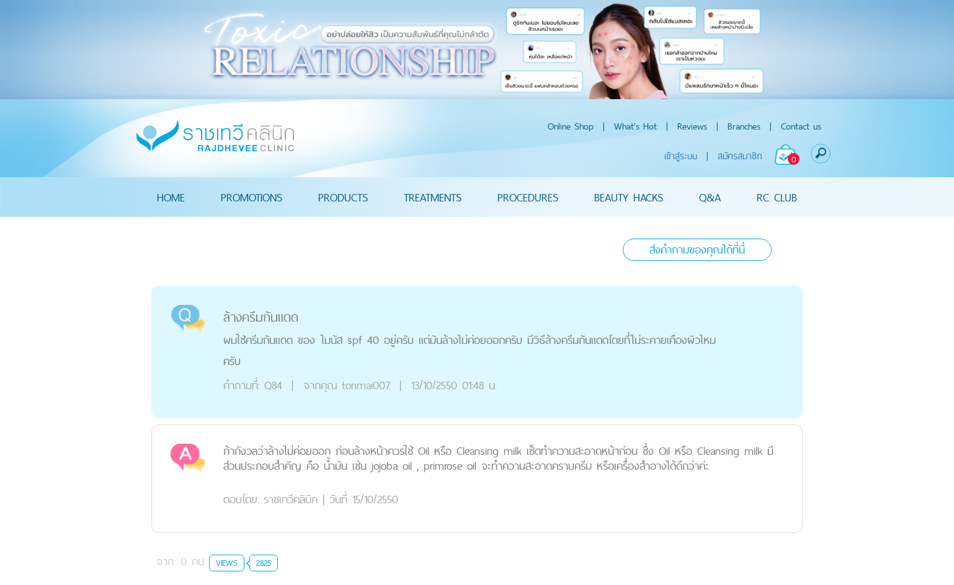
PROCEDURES (527, 196)
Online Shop (571, 126)
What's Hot (635, 126)
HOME (171, 196)
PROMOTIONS (251, 196)
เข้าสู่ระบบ (680, 156)
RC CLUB (777, 196)
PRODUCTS (343, 196)
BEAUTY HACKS (628, 196)
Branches (744, 126)
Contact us (801, 126)
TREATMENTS (432, 196)
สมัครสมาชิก (740, 156)
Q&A (710, 196)
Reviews (692, 126)
